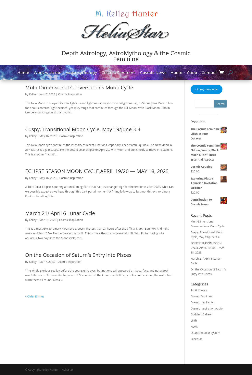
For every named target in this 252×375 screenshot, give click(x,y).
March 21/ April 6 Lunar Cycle (60, 213)
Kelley (32, 94)
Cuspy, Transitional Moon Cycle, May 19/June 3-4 (83, 129)
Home (23, 73)
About (177, 73)
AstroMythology (81, 73)
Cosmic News (153, 73)
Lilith (194, 320)
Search (220, 104)
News (194, 326)
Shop (192, 73)
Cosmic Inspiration (70, 94)
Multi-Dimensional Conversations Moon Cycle (79, 87)
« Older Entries (34, 296)
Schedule (196, 339)
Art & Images (199, 290)
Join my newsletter (206, 89)
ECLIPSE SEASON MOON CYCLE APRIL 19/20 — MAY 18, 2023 (97, 171)
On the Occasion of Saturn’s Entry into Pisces (78, 254)
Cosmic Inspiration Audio (207, 308)
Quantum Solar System (205, 333)
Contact (209, 73)
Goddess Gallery (201, 314)
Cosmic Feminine (119, 73)
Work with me (48, 73)
